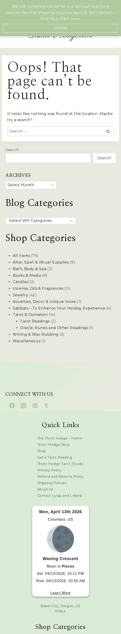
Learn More (60, 593)
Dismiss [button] (60, 28)
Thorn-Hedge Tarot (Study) (60, 464)
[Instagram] (23, 405)
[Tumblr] (46, 405)
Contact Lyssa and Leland (59, 496)
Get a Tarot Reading (54, 457)
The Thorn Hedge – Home (59, 438)
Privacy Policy (49, 470)
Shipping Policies (52, 483)
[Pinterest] (35, 405)
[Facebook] (12, 405)
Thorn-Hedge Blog (53, 445)
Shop (41, 451)
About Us (45, 489)
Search (12, 150)
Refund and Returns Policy (60, 476)
